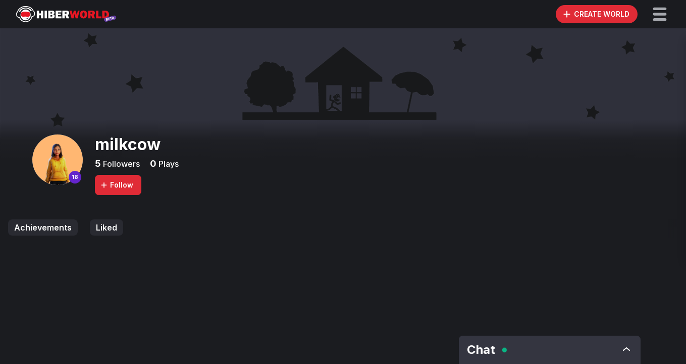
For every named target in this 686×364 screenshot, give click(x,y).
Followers (120, 164)
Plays (167, 164)
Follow (116, 184)
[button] (660, 14)
